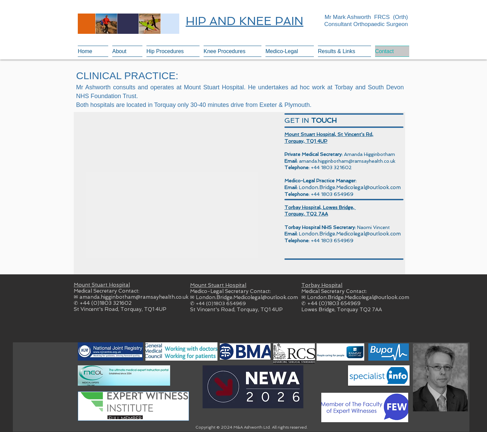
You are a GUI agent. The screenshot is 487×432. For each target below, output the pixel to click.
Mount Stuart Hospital (102, 285)
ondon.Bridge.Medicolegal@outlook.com (351, 187)
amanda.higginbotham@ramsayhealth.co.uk (347, 161)
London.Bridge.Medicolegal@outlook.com (247, 297)
